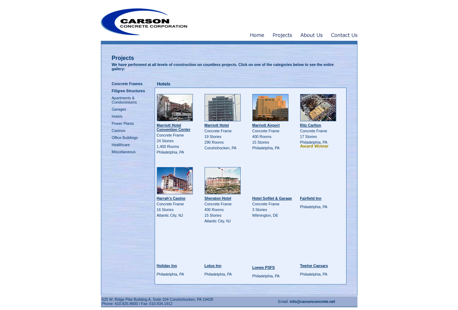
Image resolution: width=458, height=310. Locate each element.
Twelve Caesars (314, 266)
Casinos (119, 130)
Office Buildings (125, 137)
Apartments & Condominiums (124, 100)
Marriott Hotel (217, 125)
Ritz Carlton (310, 125)
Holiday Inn (167, 266)
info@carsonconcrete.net (312, 301)
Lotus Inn (213, 266)
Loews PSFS (263, 267)
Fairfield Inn (310, 198)
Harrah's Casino (171, 198)
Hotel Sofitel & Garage (272, 198)
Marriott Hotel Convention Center (173, 127)
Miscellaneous (124, 152)
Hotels (117, 116)
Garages (119, 109)
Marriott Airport (266, 125)
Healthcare (121, 145)
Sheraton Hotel (218, 198)
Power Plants (123, 123)
